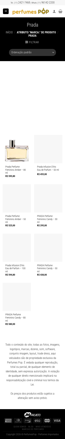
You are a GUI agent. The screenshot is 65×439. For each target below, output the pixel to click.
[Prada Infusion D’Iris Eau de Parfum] (48, 149)
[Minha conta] (54, 11)
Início (9, 32)
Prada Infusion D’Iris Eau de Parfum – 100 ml (15, 268)
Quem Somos (20, 426)
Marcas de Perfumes (33, 429)
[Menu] (6, 11)
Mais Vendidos (43, 426)
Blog (30, 426)
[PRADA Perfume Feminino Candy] (48, 198)
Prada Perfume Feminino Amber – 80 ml (15, 169)
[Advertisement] (32, 95)
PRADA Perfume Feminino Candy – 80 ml (15, 317)
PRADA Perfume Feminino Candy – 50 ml (47, 268)
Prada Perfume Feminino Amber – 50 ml (15, 219)
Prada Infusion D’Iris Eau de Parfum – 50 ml (48, 168)
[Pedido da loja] (32, 52)
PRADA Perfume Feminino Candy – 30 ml (47, 219)
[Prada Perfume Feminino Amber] (17, 149)
